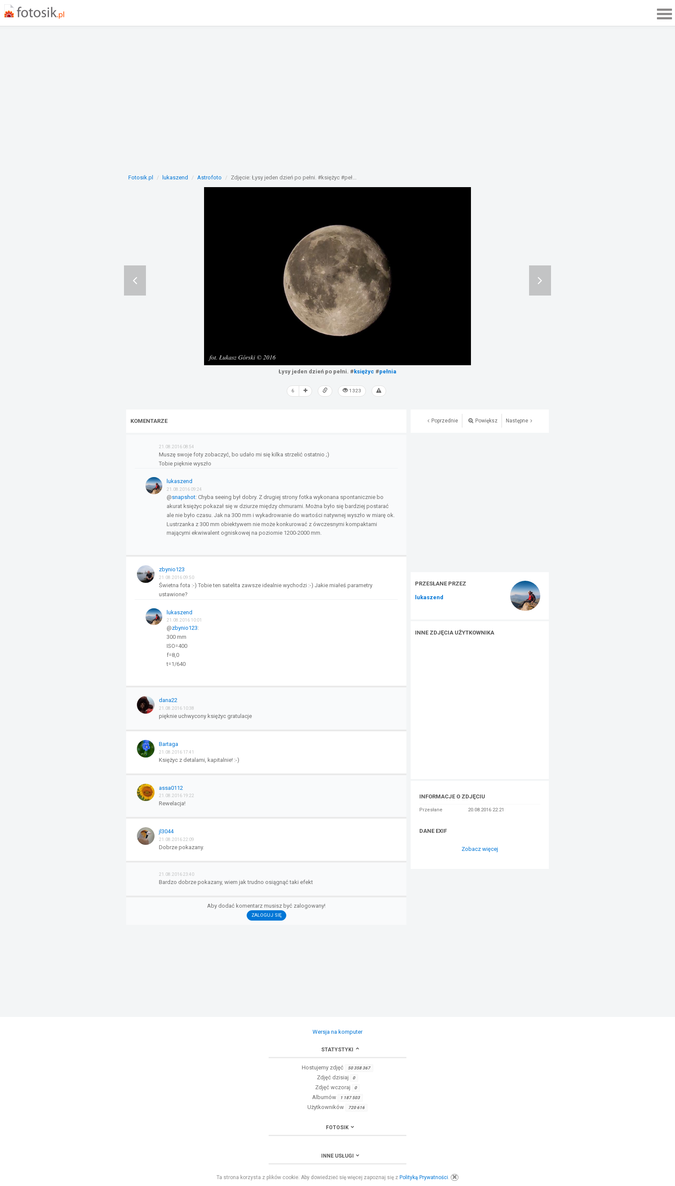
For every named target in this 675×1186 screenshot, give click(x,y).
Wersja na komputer (337, 1031)
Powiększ (483, 420)
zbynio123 (172, 569)
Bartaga (168, 743)
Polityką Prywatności (423, 1177)
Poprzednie (442, 420)
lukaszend (429, 597)
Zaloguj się (266, 915)
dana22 (168, 699)
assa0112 (171, 787)
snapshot (183, 496)
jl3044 (166, 831)
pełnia (387, 371)
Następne (519, 420)
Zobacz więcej (479, 848)
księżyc (364, 371)
